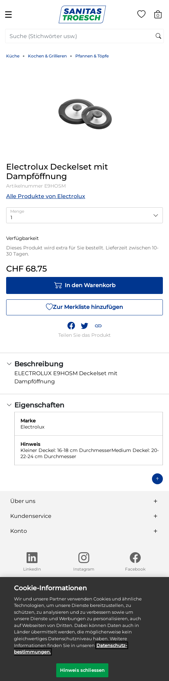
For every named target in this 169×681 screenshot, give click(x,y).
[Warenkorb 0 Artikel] (161, 15)
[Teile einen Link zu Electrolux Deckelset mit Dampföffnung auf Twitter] (84, 325)
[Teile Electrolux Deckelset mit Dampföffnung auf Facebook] (71, 325)
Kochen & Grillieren (47, 55)
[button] (98, 325)
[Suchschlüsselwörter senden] (158, 36)
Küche (12, 55)
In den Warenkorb (85, 285)
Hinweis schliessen (82, 672)
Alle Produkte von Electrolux (45, 196)
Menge (17, 211)
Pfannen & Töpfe (92, 55)
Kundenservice (30, 516)
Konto (18, 531)
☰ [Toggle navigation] (8, 14)
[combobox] (84, 36)
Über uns (22, 501)
